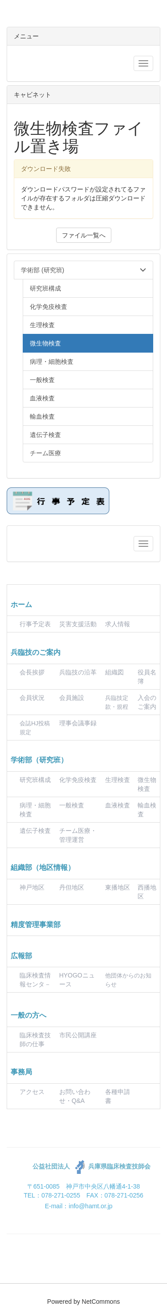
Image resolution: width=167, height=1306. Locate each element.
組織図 (114, 672)
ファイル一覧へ (84, 235)
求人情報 (117, 624)
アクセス (32, 1091)
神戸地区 (32, 887)
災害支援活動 (78, 624)
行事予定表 (35, 624)
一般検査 (71, 805)
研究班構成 (35, 779)
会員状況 (32, 697)
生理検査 (117, 779)
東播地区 (117, 887)
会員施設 (71, 697)
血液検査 (117, 805)
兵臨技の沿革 (78, 672)
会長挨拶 (32, 672)
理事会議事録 (78, 723)
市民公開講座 (78, 1035)
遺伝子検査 (35, 830)
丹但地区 (71, 887)
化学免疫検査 (78, 779)
